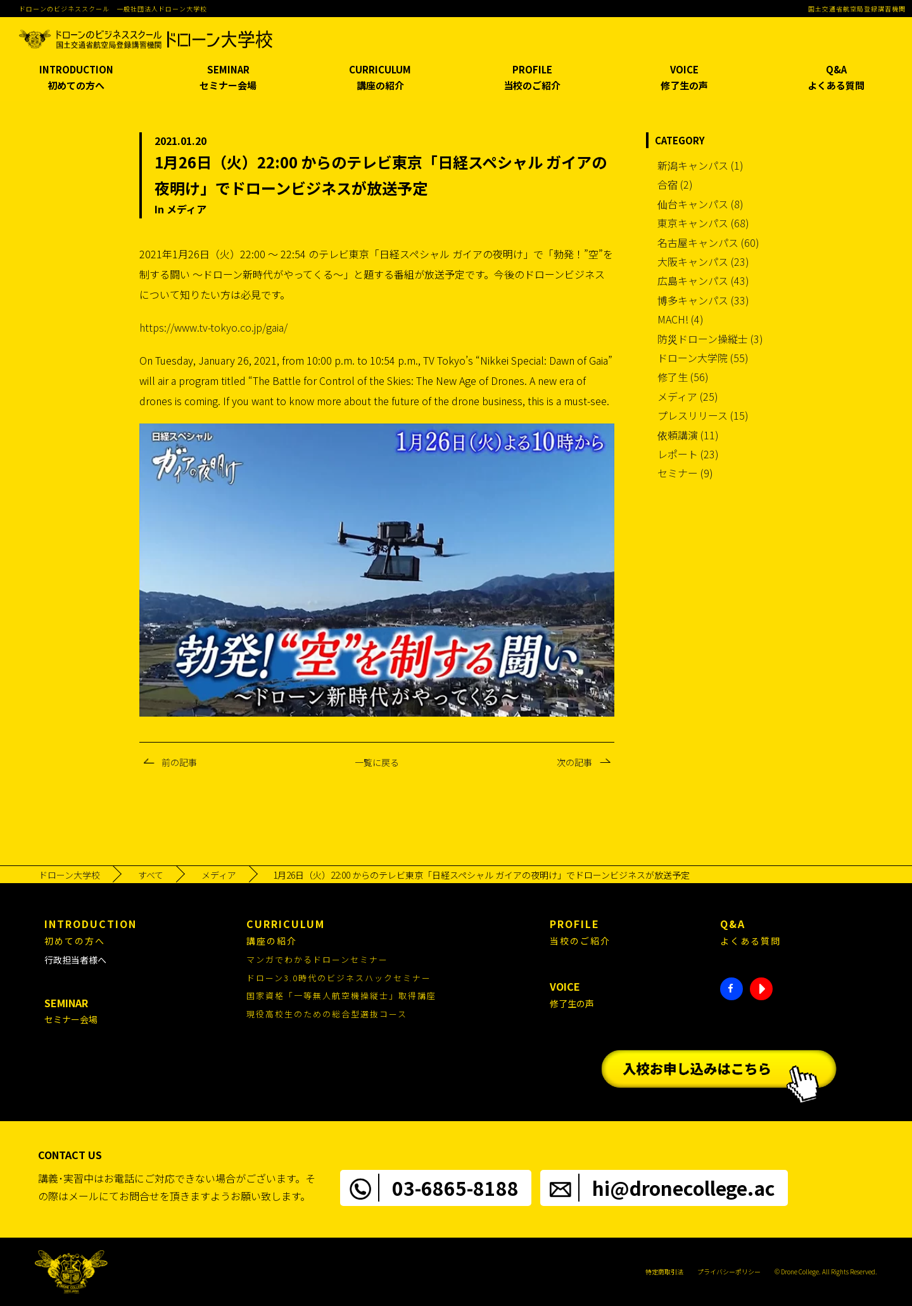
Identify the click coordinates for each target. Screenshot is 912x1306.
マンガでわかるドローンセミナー (317, 959)
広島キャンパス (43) (703, 280)
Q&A (836, 78)
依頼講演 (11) (688, 435)
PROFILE (532, 78)
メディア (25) (687, 396)
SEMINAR (228, 78)
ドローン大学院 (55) (703, 357)
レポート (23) (688, 453)
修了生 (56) (683, 376)
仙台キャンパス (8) (700, 203)
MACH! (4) (680, 319)
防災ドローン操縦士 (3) (710, 338)
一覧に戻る (377, 762)
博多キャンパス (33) (703, 300)
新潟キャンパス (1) (700, 165)
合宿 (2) (675, 184)
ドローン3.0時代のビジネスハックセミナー (338, 978)
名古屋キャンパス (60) (708, 242)
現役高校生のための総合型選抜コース (326, 1014)
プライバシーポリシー (729, 1271)
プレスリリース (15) (703, 415)
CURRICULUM (380, 78)
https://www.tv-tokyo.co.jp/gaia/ (213, 327)
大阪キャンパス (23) (703, 261)
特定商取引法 (664, 1271)
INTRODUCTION (76, 78)
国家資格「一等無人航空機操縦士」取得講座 (341, 995)
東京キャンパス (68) (703, 222)
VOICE (684, 78)
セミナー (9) (685, 472)
